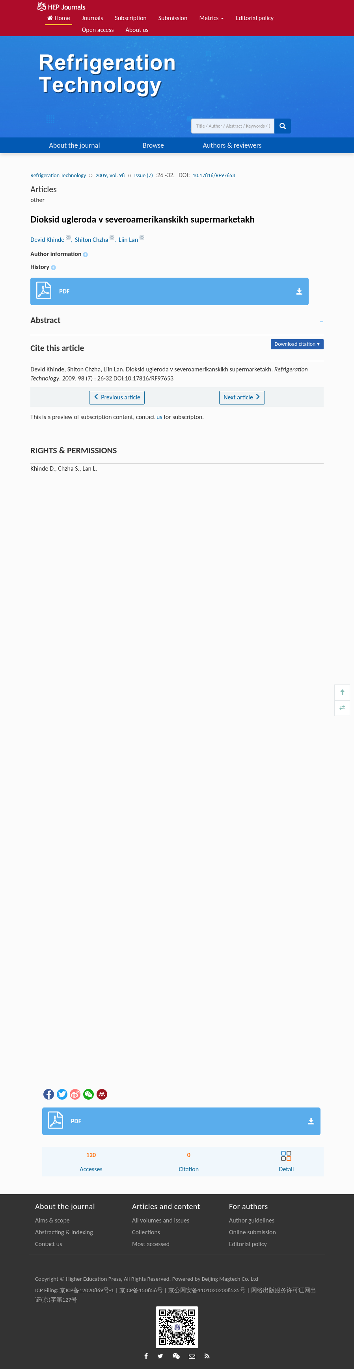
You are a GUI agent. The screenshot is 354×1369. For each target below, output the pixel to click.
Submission (173, 18)
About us (136, 29)
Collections (146, 1232)
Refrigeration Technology (58, 175)
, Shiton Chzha (90, 239)
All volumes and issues (160, 1220)
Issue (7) (144, 175)
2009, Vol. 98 (110, 175)
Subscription (130, 18)
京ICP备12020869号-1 (87, 1290)
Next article (242, 397)
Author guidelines (251, 1220)
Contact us (48, 1244)
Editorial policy (255, 18)
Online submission (252, 1232)
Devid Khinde (47, 239)
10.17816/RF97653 (213, 175)
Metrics (211, 18)
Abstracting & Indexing (64, 1232)
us (159, 417)
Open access (98, 29)
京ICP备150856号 (141, 1290)
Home (58, 18)
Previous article (116, 397)
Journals (92, 18)
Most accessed (151, 1244)
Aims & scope (52, 1220)
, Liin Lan (127, 239)
